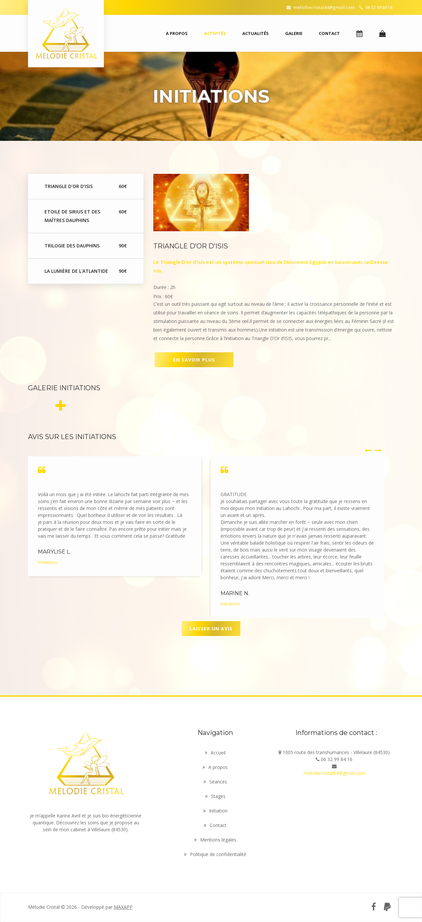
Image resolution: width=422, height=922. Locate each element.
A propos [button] (177, 33)
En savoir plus (194, 360)
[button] (359, 33)
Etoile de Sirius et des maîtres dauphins (86, 216)
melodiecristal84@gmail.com (320, 7)
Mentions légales (215, 840)
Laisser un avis (211, 628)
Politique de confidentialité (215, 854)
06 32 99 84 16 (375, 7)
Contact (329, 33)
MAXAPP (123, 907)
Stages (215, 796)
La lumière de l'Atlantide (86, 271)
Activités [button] (215, 33)
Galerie (293, 33)
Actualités (255, 33)
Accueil (215, 752)
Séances (215, 782)
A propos (215, 767)
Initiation (215, 811)
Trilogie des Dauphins (86, 245)
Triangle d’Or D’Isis (86, 186)
